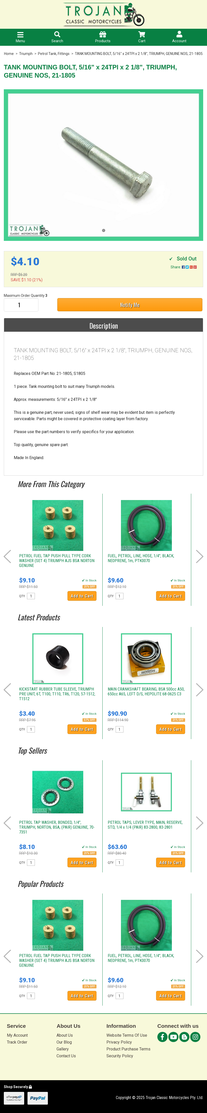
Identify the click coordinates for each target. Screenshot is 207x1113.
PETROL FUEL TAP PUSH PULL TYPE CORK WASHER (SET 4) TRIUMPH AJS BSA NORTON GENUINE (56, 560)
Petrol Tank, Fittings (54, 54)
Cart (141, 37)
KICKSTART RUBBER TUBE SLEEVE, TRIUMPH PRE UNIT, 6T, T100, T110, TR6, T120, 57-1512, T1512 (57, 694)
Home (9, 54)
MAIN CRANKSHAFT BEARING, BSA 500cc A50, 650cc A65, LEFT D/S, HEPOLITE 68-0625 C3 (146, 691)
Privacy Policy (119, 1042)
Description (103, 325)
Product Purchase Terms (128, 1049)
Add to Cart (82, 596)
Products (103, 37)
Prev (7, 556)
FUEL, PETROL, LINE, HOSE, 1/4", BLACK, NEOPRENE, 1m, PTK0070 (141, 558)
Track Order (17, 1042)
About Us (65, 1035)
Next (199, 556)
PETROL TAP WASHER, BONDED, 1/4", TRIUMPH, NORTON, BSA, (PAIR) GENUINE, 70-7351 (57, 827)
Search (57, 37)
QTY (22, 596)
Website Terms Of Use (126, 1035)
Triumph (26, 54)
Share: (184, 267)
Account (179, 37)
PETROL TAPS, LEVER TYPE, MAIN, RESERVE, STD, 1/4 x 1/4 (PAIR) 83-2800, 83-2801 (145, 825)
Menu (20, 37)
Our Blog (64, 1042)
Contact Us (66, 1055)
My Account (17, 1035)
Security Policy (119, 1055)
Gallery (63, 1049)
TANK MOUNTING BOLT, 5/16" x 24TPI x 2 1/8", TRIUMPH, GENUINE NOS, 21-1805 (139, 54)
